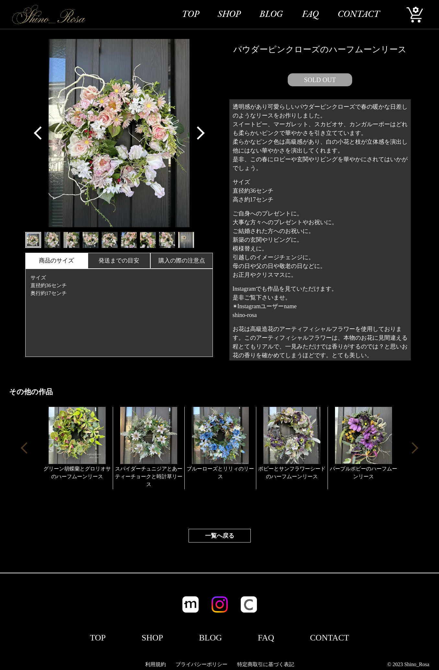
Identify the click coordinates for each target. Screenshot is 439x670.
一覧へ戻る (219, 535)
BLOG (271, 14)
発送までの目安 (118, 260)
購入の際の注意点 (181, 260)
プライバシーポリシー (201, 664)
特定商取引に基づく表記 (265, 664)
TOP (190, 14)
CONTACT (358, 14)
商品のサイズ (56, 260)
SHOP (229, 14)
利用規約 (155, 664)
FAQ (310, 14)
